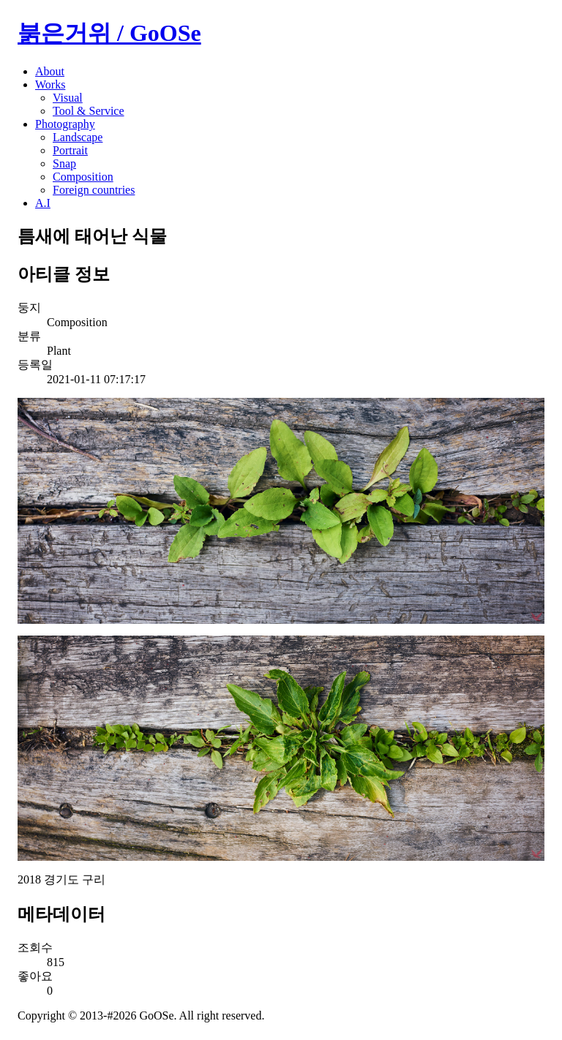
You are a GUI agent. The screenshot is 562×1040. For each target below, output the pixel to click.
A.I (42, 203)
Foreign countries (94, 190)
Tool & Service (88, 111)
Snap (64, 163)
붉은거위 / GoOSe (109, 33)
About (49, 71)
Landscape (77, 137)
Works (50, 84)
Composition (83, 176)
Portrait (70, 150)
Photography (65, 124)
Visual (68, 97)
